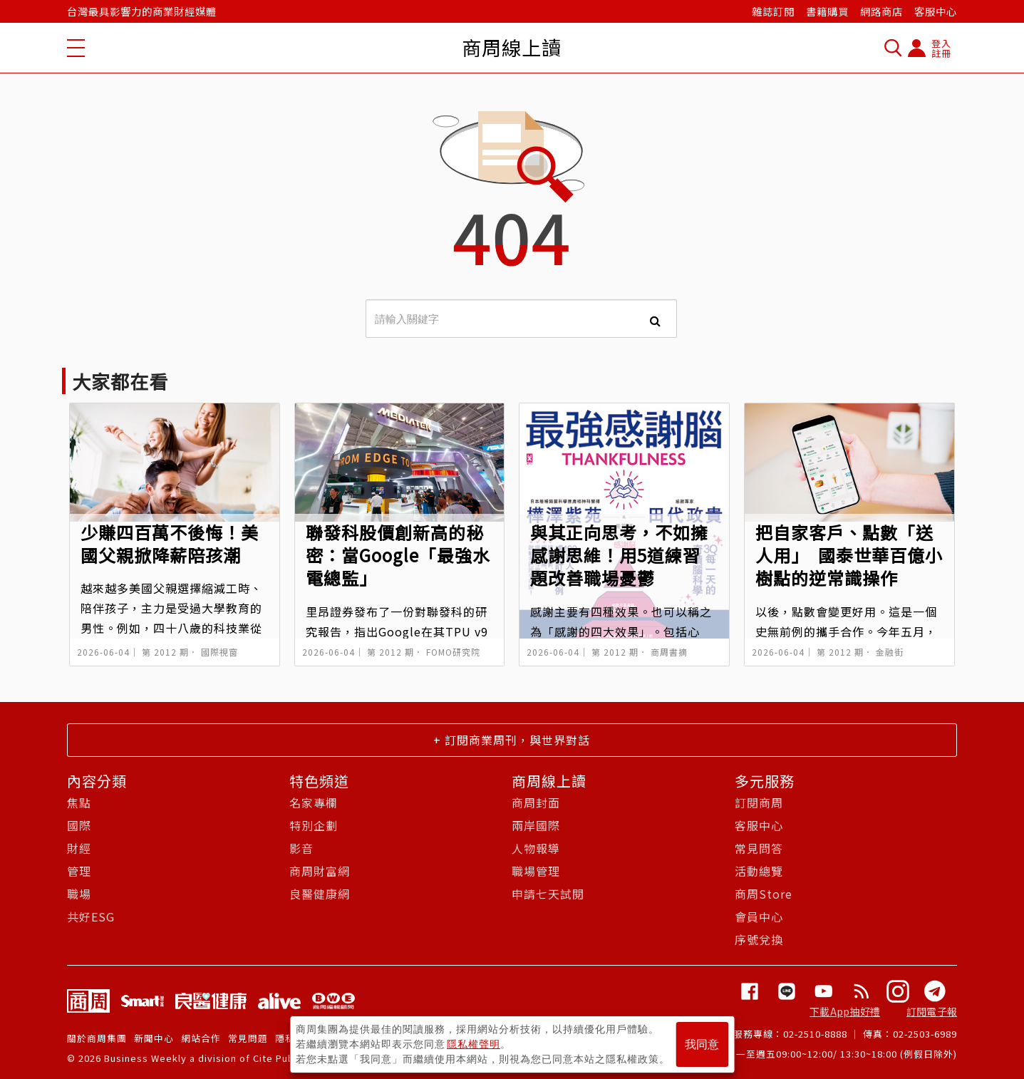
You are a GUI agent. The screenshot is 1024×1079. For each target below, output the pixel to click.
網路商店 (881, 11)
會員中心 (759, 916)
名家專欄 (313, 802)
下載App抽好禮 (845, 1011)
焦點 (79, 802)
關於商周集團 (97, 1038)
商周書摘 (669, 652)
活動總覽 (759, 870)
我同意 (702, 1044)
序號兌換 (759, 939)
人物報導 (536, 848)
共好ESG (91, 916)
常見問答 (759, 848)
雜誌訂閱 (773, 11)
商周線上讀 (549, 780)
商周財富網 (319, 870)
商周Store (763, 893)
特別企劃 (313, 825)
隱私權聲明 (473, 1044)
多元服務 (765, 780)
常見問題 (248, 1038)
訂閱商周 (759, 802)
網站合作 (201, 1038)
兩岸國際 (536, 825)
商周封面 (536, 802)
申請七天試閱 (548, 893)
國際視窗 (219, 652)
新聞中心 (154, 1038)
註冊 (941, 53)
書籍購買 (827, 11)
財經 (79, 848)
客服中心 (935, 11)
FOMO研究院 (453, 652)
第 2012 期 (165, 652)
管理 (79, 870)
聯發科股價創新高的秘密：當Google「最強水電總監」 (398, 555)
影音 (301, 848)
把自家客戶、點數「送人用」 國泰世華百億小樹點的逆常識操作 (849, 555)
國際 (79, 825)
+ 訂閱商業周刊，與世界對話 (511, 739)
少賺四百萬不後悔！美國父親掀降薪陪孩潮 (170, 543)
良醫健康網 (319, 893)
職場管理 (536, 870)
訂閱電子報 (931, 1011)
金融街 (890, 652)
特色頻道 (319, 780)
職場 (79, 893)
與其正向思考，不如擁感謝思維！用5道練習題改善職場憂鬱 (619, 555)
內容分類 (97, 780)
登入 (941, 43)
